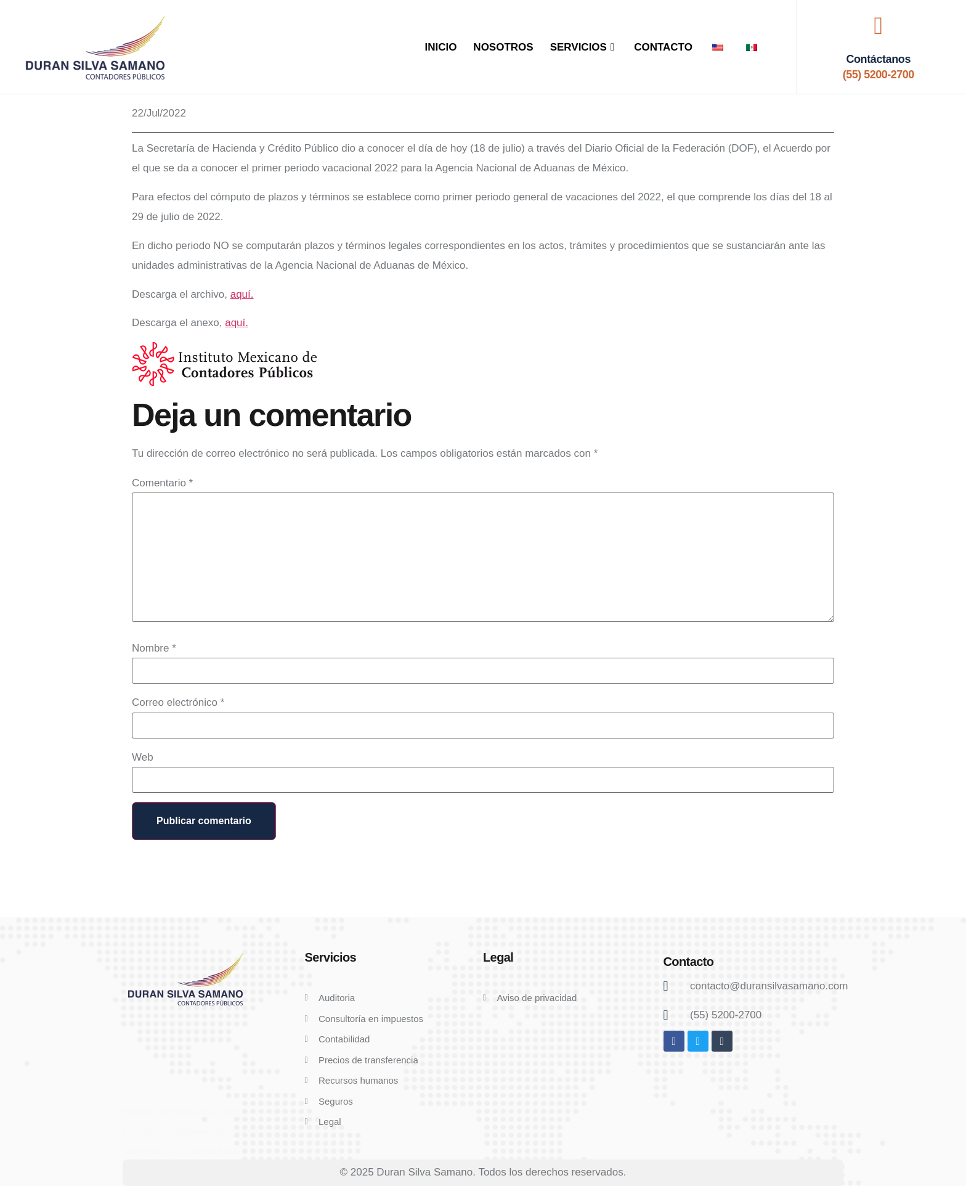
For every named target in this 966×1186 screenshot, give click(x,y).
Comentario (162, 483)
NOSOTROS (503, 47)
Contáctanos (878, 59)
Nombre (154, 648)
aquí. (242, 294)
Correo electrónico (178, 702)
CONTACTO (663, 47)
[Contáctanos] (878, 26)
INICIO (440, 47)
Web (142, 757)
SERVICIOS (584, 47)
